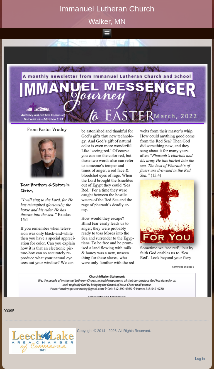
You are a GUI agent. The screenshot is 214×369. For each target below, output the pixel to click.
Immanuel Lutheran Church (107, 8)
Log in (200, 358)
